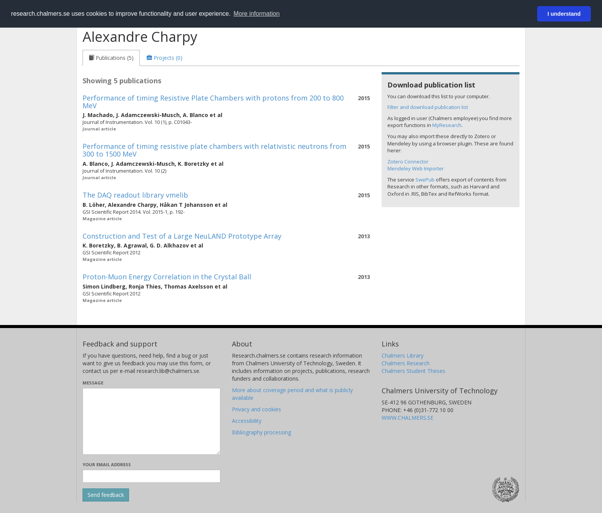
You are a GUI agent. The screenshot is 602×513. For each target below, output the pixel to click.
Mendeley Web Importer (415, 168)
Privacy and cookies (256, 409)
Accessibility (246, 420)
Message (93, 383)
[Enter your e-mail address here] (151, 476)
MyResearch (446, 125)
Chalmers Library (402, 355)
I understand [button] (563, 14)
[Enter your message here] (151, 421)
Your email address (107, 464)
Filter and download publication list (427, 107)
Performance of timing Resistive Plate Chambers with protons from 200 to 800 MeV (213, 101)
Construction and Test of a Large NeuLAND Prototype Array (182, 236)
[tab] (111, 58)
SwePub (425, 179)
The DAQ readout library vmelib (135, 195)
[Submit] (106, 494)
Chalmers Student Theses (413, 370)
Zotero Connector (407, 161)
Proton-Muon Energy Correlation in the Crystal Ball (167, 276)
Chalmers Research (406, 363)
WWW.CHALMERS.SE (407, 417)
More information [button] (256, 13)
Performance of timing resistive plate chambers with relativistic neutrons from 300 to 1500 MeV (214, 150)
